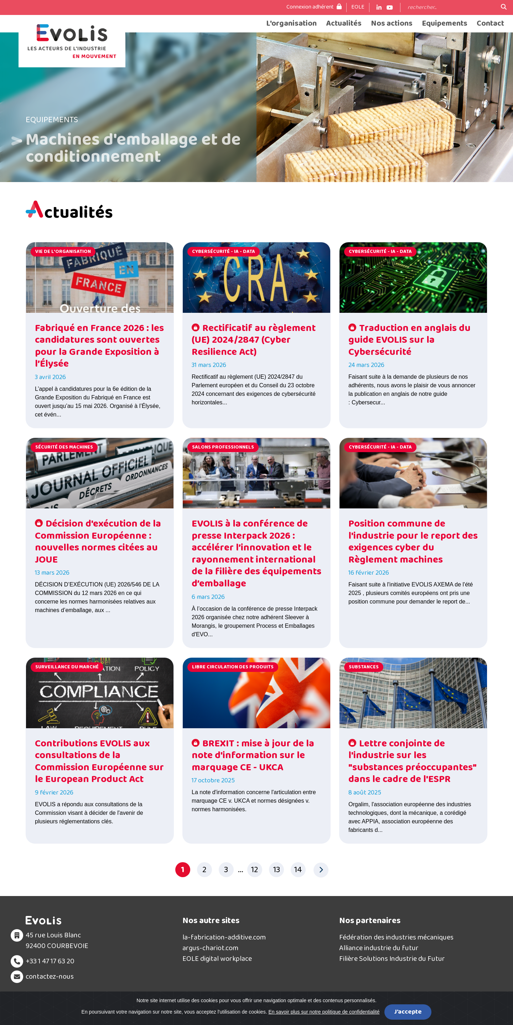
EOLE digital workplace (217, 958)
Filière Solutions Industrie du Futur (392, 958)
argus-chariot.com (210, 948)
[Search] (450, 7)
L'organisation (291, 24)
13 (276, 870)
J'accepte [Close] (408, 1012)
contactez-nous (50, 976)
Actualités (344, 24)
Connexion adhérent (314, 7)
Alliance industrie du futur (379, 948)
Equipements (444, 24)
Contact (490, 24)
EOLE (357, 7)
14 (298, 870)
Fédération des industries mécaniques (396, 937)
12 (254, 870)
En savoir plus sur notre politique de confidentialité (323, 1012)
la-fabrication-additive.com (224, 937)
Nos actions (392, 24)
